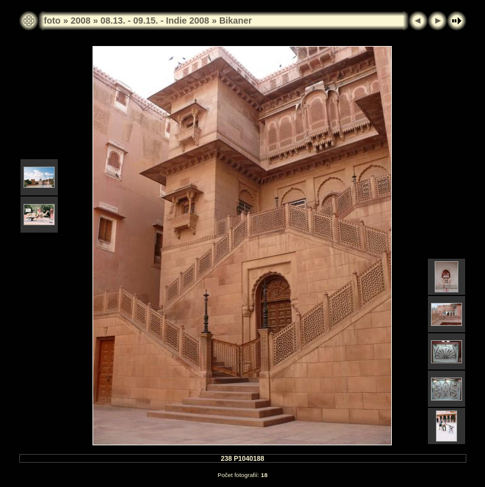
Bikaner (235, 21)
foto (52, 21)
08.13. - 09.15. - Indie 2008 (155, 21)
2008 (81, 21)
